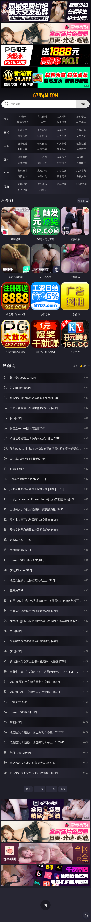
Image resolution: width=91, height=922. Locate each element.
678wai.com (45, 95)
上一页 (39, 789)
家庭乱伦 (42, 170)
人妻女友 (61, 170)
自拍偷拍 (42, 130)
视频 (6, 132)
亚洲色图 (42, 157)
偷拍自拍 (42, 143)
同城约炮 (22, 184)
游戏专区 (81, 116)
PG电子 (23, 116)
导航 (6, 186)
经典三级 (42, 149)
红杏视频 (22, 189)
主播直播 (61, 135)
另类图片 (81, 162)
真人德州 (42, 116)
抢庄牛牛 (81, 122)
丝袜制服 (42, 135)
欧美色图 (61, 157)
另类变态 (81, 149)
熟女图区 (61, 162)
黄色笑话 (61, 176)
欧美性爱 (81, 143)
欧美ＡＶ (61, 130)
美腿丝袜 (22, 162)
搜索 (83, 104)
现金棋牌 (61, 122)
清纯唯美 (42, 162)
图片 (6, 159)
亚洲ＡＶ (22, 130)
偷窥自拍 (22, 157)
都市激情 (22, 170)
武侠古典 (81, 170)
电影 (6, 146)
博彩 (6, 119)
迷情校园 (22, 176)
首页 (28, 789)
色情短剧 (42, 189)
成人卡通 (61, 143)
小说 (6, 173)
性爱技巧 (81, 176)
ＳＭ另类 (81, 135)
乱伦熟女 (61, 149)
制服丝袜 (22, 149)
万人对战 (61, 116)
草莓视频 (61, 184)
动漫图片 (81, 157)
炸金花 (42, 122)
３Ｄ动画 (81, 130)
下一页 (51, 789)
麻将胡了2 (22, 122)
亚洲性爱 (22, 143)
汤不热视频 (81, 184)
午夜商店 (42, 184)
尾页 (62, 789)
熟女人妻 (22, 135)
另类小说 (42, 176)
